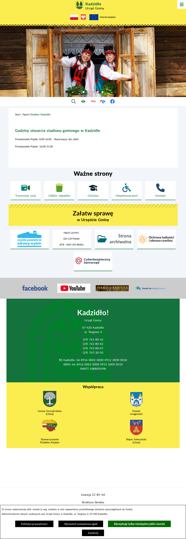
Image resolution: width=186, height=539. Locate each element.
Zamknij (93, 533)
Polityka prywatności (34, 524)
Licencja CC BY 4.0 (93, 494)
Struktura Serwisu (93, 502)
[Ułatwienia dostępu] (83, 101)
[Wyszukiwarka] (73, 101)
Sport (26, 114)
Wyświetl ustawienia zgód (80, 524)
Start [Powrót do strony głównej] (18, 114)
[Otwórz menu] (181, 4)
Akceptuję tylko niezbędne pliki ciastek (139, 524)
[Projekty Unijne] (102, 17)
